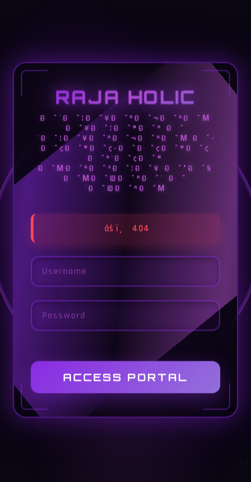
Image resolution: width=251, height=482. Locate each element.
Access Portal (125, 377)
